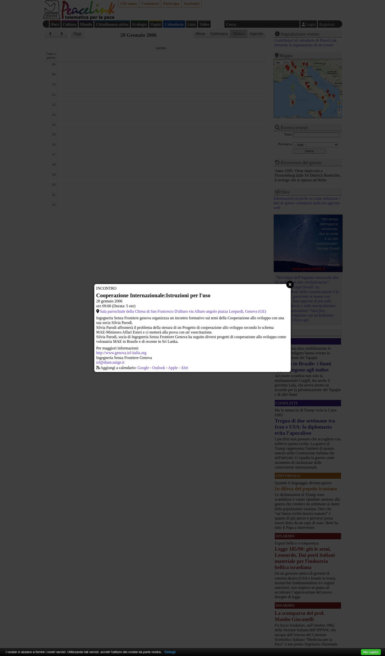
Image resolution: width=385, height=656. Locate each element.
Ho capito (370, 652)
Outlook (158, 368)
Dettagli (170, 652)
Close (290, 284)
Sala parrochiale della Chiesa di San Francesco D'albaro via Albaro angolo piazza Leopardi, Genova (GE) (183, 311)
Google (143, 368)
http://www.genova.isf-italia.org (121, 353)
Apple (173, 368)
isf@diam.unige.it (110, 362)
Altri (184, 368)
